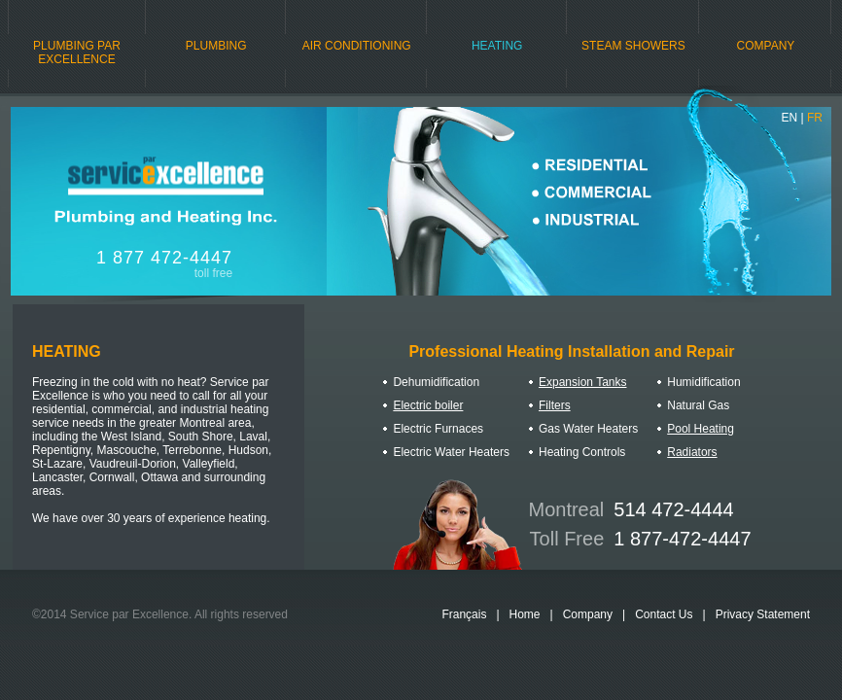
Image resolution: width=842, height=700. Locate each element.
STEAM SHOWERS (633, 45)
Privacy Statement (763, 614)
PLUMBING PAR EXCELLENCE (77, 52)
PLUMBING (216, 45)
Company (588, 614)
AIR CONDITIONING (356, 45)
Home (525, 614)
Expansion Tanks (583, 382)
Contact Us (663, 614)
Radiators (692, 452)
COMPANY (766, 45)
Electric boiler (428, 405)
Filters (555, 405)
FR (815, 117)
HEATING (497, 45)
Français (463, 614)
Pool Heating (700, 429)
